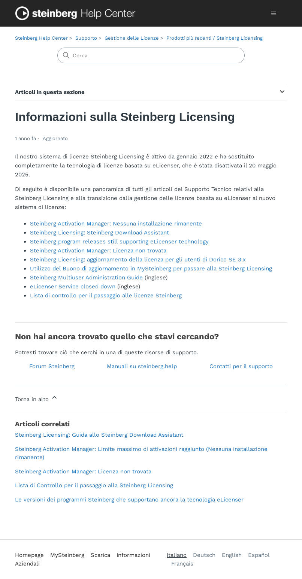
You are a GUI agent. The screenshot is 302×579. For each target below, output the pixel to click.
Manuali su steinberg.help (142, 366)
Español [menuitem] (259, 555)
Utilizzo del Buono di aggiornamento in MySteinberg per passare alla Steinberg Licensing (151, 268)
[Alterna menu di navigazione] (273, 13)
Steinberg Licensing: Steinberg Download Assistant (99, 232)
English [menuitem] (232, 555)
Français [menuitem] (182, 563)
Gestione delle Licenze (132, 38)
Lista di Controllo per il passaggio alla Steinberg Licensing (94, 485)
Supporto (86, 38)
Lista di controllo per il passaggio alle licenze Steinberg (106, 295)
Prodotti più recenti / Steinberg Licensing (214, 38)
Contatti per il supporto (241, 366)
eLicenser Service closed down (72, 286)
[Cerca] (151, 55)
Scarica (100, 555)
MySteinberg (67, 555)
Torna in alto (36, 398)
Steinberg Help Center (41, 38)
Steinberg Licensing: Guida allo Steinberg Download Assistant (99, 434)
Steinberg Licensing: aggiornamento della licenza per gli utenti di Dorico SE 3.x (138, 259)
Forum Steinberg (52, 366)
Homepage (29, 555)
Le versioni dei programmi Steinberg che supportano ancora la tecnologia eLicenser (129, 499)
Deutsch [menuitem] (204, 555)
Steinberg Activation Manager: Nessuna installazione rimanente (116, 223)
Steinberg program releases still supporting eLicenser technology (119, 241)
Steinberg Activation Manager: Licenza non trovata (98, 250)
